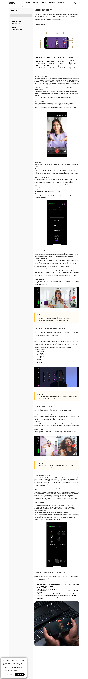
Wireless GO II (40, 354)
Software (43, 2)
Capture (47, 587)
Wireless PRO (40, 356)
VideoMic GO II (40, 357)
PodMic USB (40, 364)
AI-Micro (39, 361)
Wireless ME (40, 353)
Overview (24, 6)
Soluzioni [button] (35, 2)
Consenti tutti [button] (20, 674)
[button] (75, 2)
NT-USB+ (39, 362)
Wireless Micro (40, 351)
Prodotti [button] (28, 2)
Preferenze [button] (9, 674)
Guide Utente (52, 2)
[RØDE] (14, 3)
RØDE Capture (18, 6)
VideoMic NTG (40, 359)
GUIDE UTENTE (12, 6)
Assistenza (61, 2)
